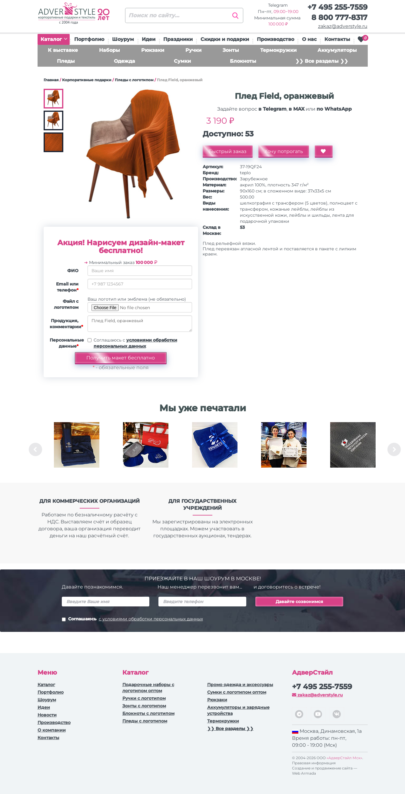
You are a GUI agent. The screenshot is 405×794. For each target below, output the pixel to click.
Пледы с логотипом (134, 80)
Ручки (193, 50)
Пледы (66, 61)
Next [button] (394, 449)
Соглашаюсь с (135, 343)
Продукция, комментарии (66, 323)
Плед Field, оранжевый (140, 323)
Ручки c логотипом (144, 698)
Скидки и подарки (225, 39)
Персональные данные (66, 343)
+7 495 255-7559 (337, 7)
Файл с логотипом (66, 304)
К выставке (63, 50)
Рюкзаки (152, 50)
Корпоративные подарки (86, 80)
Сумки (182, 61)
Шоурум (123, 39)
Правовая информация (314, 763)
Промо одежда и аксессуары (240, 684)
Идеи (148, 39)
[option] (76, 449)
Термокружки (278, 50)
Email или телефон (67, 287)
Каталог (54, 39)
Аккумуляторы (337, 50)
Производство (275, 39)
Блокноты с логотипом (148, 713)
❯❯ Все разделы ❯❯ (321, 61)
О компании (52, 730)
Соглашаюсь (132, 619)
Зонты (231, 50)
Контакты (337, 39)
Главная (51, 80)
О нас (309, 39)
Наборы (109, 50)
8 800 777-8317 (339, 17)
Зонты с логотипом (144, 706)
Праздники (178, 39)
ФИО (72, 270)
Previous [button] (35, 449)
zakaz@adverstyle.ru (342, 26)
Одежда (124, 61)
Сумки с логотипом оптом (236, 692)
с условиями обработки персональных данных (151, 619)
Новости (47, 715)
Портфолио (89, 39)
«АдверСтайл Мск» (344, 758)
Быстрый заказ (228, 151)
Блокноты (243, 61)
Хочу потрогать (284, 151)
